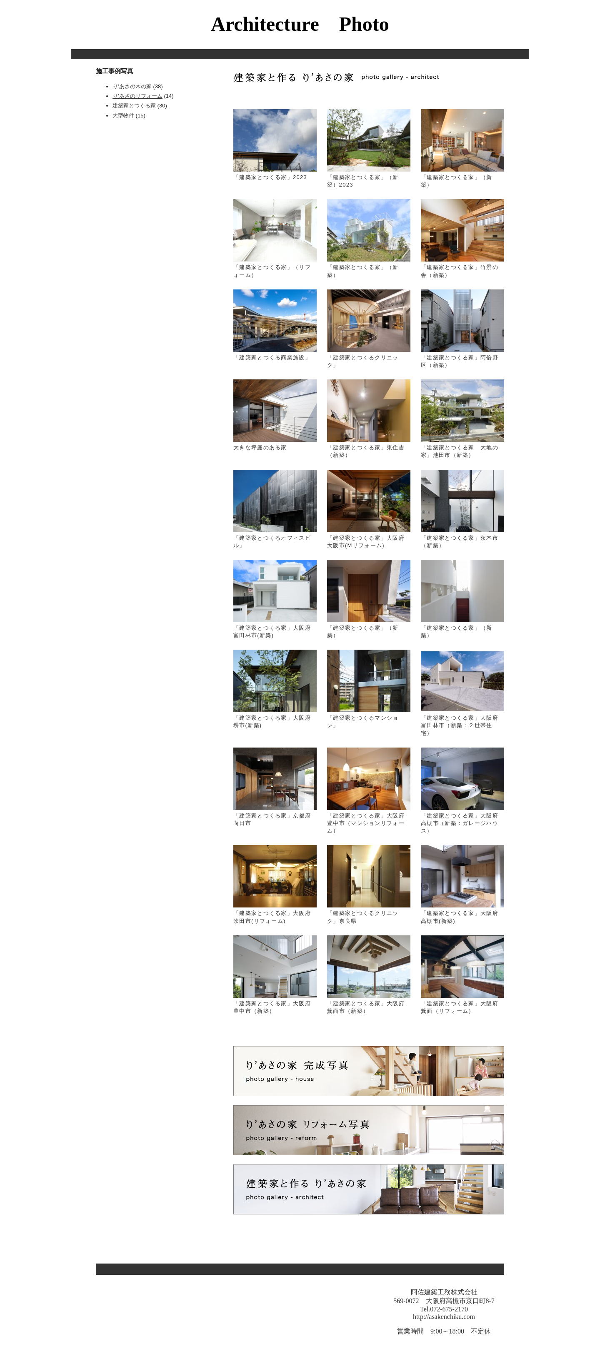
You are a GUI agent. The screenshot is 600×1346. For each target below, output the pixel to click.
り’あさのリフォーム (137, 96)
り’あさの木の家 (132, 86)
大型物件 (123, 115)
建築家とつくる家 (134, 105)
